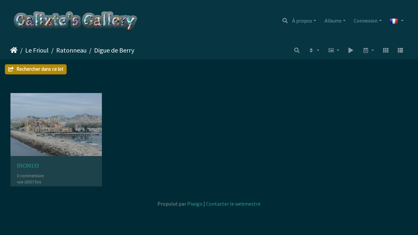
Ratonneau (71, 50)
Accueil (14, 50)
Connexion (366, 20)
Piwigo (194, 203)
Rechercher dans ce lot (35, 69)
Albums (333, 20)
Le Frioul (37, 50)
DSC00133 (28, 166)
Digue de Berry (114, 50)
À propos (302, 20)
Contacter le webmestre (233, 203)
